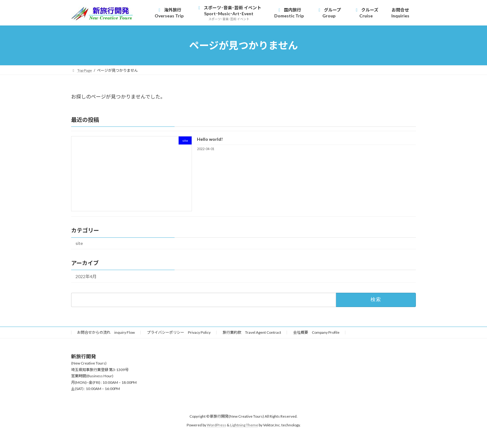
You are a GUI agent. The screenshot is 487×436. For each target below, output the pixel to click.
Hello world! (210, 139)
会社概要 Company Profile (316, 332)
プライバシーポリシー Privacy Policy (179, 332)
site (79, 243)
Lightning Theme (244, 425)
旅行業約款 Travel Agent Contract (252, 332)
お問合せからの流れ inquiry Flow (106, 332)
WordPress (216, 425)
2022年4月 (86, 276)
